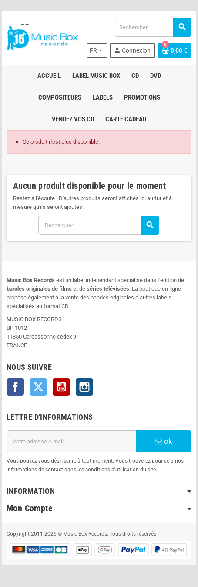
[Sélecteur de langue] (97, 50)
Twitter (38, 387)
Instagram (84, 387)
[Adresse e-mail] (71, 441)
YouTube (61, 387)
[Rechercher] (153, 27)
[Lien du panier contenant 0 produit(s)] (174, 50)
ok (163, 441)
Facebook (15, 387)
